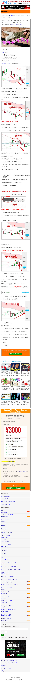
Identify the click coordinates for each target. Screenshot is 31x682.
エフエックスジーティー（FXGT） (10, 584)
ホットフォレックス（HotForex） (9, 579)
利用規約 (3, 665)
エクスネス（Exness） (6, 582)
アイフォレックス (5, 63)
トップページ (4, 15)
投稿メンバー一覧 (5, 504)
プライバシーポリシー (6, 668)
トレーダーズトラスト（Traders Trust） (11, 569)
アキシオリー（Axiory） (7, 532)
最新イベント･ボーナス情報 (8, 501)
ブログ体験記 (18, 24)
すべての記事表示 (5, 496)
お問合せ (3, 671)
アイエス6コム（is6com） (7, 576)
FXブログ (10, 15)
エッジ (12, 24)
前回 (2, 52)
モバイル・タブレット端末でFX (9, 660)
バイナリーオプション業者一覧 (9, 663)
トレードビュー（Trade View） (9, 566)
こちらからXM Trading (20, 471)
